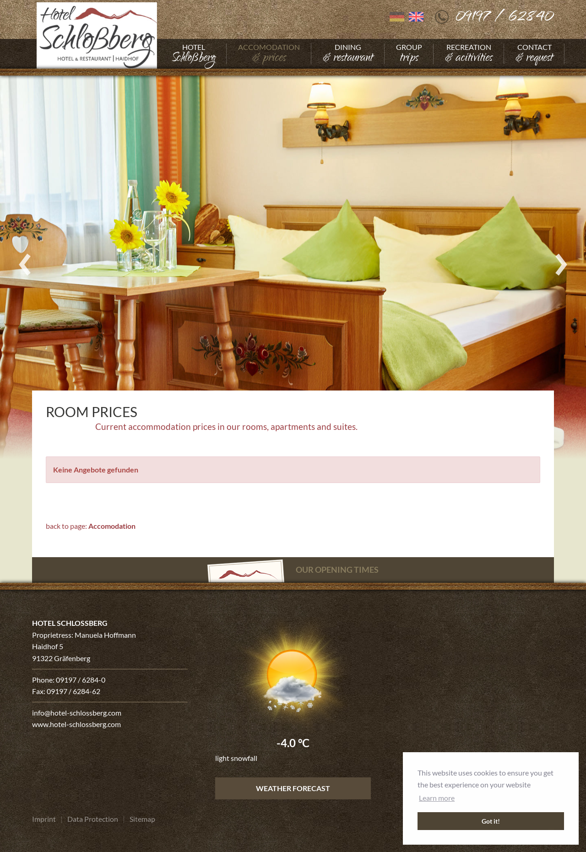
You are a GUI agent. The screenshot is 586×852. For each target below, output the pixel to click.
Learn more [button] (437, 797)
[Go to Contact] (534, 54)
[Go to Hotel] (193, 54)
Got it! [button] (491, 821)
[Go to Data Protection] (92, 819)
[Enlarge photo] (293, 264)
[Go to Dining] (348, 54)
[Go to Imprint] (44, 819)
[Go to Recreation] (469, 54)
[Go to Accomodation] (269, 54)
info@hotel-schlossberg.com (76, 712)
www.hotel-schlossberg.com (76, 724)
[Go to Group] (409, 54)
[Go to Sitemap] (142, 819)
